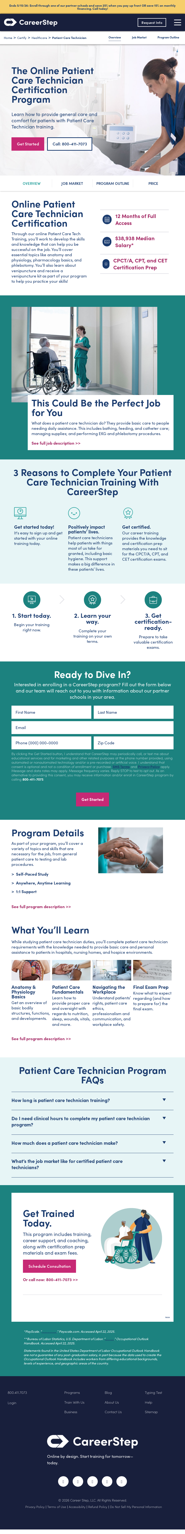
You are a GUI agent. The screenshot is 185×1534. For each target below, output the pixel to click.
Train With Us (76, 1404)
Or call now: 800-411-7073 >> (50, 1282)
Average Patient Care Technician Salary (72, 1334)
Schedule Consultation (49, 1269)
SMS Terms (121, 767)
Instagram (93, 1485)
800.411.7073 (19, 1395)
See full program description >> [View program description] (41, 907)
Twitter (76, 1485)
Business (72, 1414)
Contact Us (115, 1414)
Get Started (28, 144)
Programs (73, 1395)
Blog (109, 1395)
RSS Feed (126, 1487)
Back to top (159, 1317)
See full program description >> (41, 1041)
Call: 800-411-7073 (70, 144)
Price (153, 183)
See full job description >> (56, 444)
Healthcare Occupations (123, 1341)
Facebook (60, 1485)
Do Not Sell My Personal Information (136, 1511)
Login (13, 1405)
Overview (115, 37)
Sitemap (153, 1414)
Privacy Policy (149, 767)
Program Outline (168, 37)
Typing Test (155, 1395)
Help (149, 1404)
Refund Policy (97, 1511)
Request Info (150, 22)
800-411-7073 (32, 780)
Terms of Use (56, 1511)
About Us (113, 1404)
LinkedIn (109, 1485)
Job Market (139, 37)
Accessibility (77, 1511)
